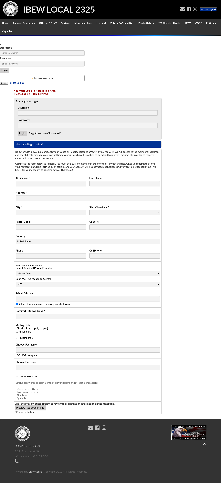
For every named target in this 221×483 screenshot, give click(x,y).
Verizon (65, 23)
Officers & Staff (48, 23)
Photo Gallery (146, 23)
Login (4, 70)
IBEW (187, 23)
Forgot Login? (16, 82)
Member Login (208, 9)
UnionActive (35, 471)
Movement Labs (83, 23)
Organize (7, 31)
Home (5, 23)
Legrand (101, 23)
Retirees (211, 23)
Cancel (4, 83)
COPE (198, 23)
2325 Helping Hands (169, 23)
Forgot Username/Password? (44, 133)
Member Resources (24, 23)
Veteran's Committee (122, 23)
